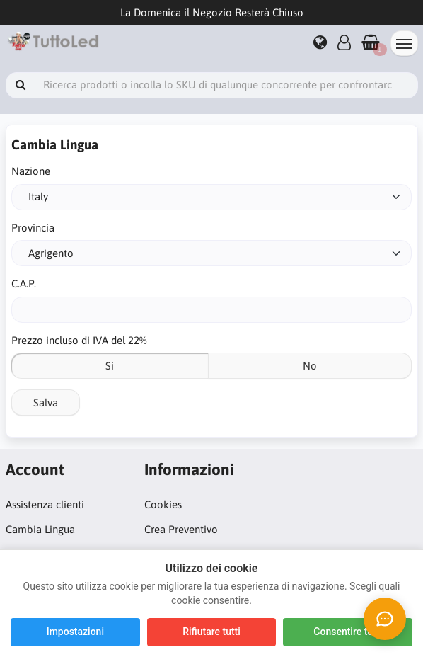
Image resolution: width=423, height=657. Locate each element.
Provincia (32, 228)
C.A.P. (23, 284)
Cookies (163, 504)
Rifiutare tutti (211, 631)
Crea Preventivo (181, 529)
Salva (45, 402)
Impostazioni (75, 631)
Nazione (30, 171)
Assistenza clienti (45, 504)
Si (109, 366)
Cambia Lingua (40, 529)
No (310, 366)
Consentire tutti (347, 631)
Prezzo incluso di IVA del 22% (78, 340)
